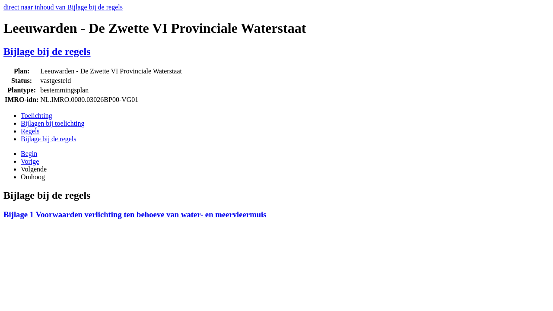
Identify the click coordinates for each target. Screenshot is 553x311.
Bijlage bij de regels (47, 51)
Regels (30, 131)
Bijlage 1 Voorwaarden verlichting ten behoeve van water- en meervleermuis (135, 214)
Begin (29, 153)
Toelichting (36, 115)
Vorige (30, 161)
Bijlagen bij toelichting (53, 123)
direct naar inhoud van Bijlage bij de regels (63, 7)
